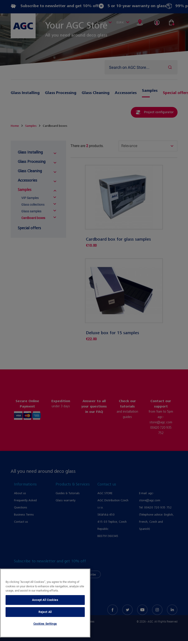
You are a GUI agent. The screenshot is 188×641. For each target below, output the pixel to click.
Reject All (45, 612)
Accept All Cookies (45, 600)
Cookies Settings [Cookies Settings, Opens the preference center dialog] (45, 623)
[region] (45, 603)
